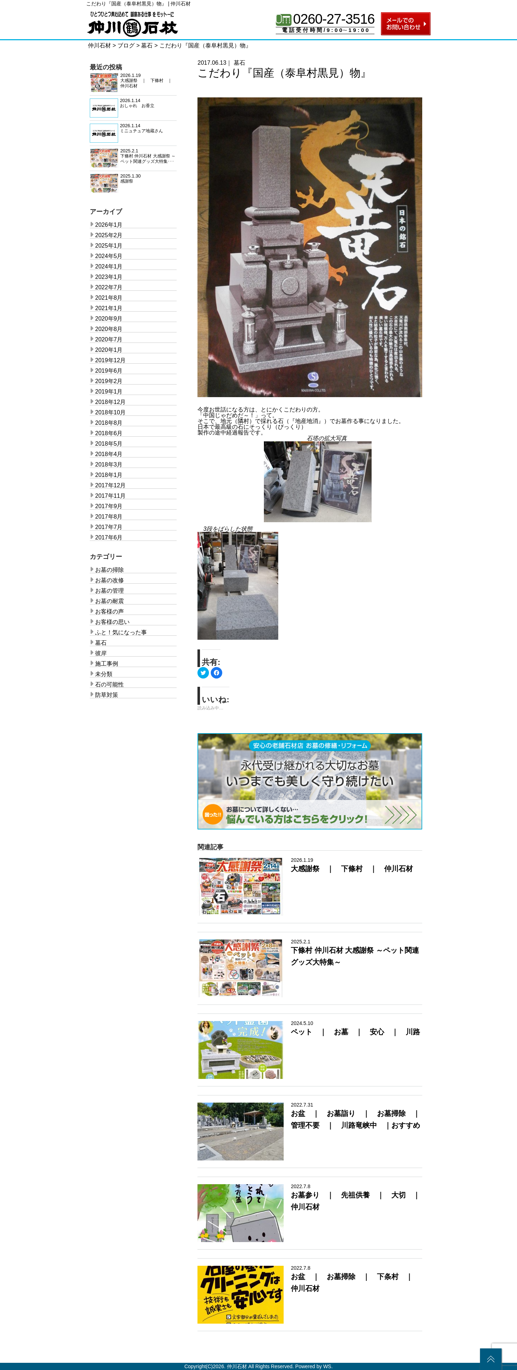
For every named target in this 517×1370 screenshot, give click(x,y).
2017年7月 (109, 527)
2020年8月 (109, 329)
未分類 (103, 674)
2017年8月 (109, 517)
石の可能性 (109, 684)
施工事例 (106, 664)
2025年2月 (109, 235)
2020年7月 (109, 339)
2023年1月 (109, 277)
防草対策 (106, 695)
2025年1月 (109, 246)
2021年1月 (109, 308)
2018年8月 (109, 423)
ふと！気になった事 (121, 632)
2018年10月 (110, 412)
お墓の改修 (109, 580)
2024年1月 (109, 266)
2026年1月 (109, 225)
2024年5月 (109, 256)
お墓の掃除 (109, 570)
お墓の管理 (109, 591)
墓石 (239, 63)
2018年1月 (109, 475)
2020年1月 (109, 350)
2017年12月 (110, 485)
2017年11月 (110, 496)
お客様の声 (109, 611)
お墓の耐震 (109, 601)
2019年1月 (109, 392)
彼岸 (101, 653)
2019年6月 (109, 371)
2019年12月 (110, 360)
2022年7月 (109, 287)
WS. (327, 1366)
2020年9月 (109, 319)
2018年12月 (110, 402)
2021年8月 (109, 298)
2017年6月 (109, 537)
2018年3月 (109, 464)
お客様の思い (112, 622)
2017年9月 (109, 506)
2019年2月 (109, 381)
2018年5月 (109, 444)
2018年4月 (109, 454)
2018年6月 (109, 433)
